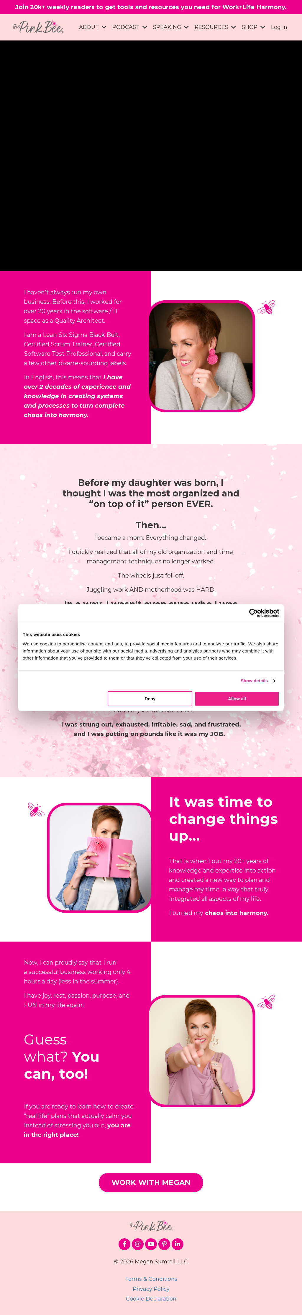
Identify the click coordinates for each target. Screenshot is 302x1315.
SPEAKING (171, 27)
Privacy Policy (151, 1289)
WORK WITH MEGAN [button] (151, 1182)
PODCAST (129, 27)
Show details (254, 680)
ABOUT (92, 27)
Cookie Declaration (151, 1299)
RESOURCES (215, 27)
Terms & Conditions (151, 1279)
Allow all (237, 698)
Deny (150, 698)
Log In (279, 27)
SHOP (253, 27)
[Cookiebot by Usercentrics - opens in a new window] (253, 613)
